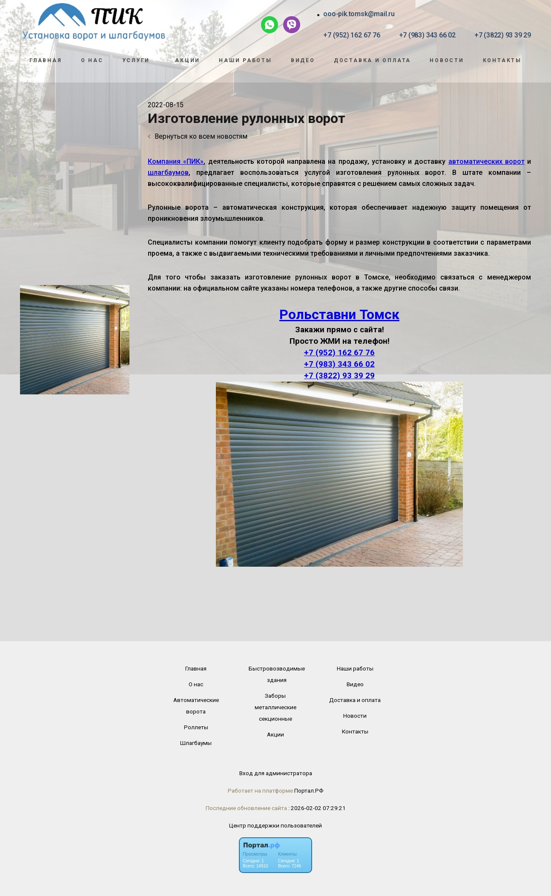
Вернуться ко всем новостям (197, 136)
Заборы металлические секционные (275, 707)
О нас (92, 60)
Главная (45, 60)
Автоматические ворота (196, 705)
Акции (187, 60)
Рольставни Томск (339, 314)
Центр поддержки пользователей (275, 825)
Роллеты (196, 727)
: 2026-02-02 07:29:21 (317, 808)
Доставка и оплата (372, 60)
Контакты (502, 60)
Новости (447, 60)
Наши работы (245, 60)
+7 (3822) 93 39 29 (502, 35)
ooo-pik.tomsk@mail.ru (359, 14)
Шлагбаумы (196, 742)
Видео (303, 60)
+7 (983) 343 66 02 (427, 35)
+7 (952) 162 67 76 (351, 35)
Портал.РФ (309, 790)
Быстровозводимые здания (277, 674)
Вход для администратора (275, 773)
